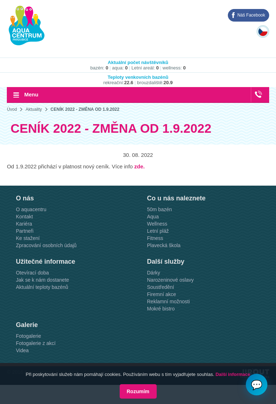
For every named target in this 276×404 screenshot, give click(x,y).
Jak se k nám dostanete (42, 280)
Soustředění (160, 287)
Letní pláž (158, 231)
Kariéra (24, 224)
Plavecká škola (163, 245)
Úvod (12, 109)
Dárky (153, 273)
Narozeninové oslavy (170, 280)
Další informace (233, 374)
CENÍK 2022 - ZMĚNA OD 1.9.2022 (85, 109)
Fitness (155, 238)
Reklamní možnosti (168, 301)
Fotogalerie (28, 336)
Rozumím (138, 391)
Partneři (24, 231)
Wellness (157, 224)
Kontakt (24, 216)
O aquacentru (31, 209)
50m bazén (159, 209)
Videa (22, 350)
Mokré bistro (161, 309)
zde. (139, 166)
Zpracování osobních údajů (46, 245)
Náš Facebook (251, 15)
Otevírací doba (32, 273)
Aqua (153, 216)
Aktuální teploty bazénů (42, 287)
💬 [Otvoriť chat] (256, 384)
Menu (31, 94)
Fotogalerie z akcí (36, 343)
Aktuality (34, 109)
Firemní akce (161, 294)
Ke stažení (28, 238)
